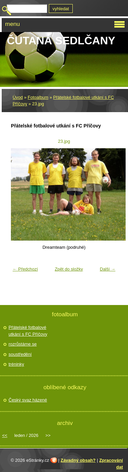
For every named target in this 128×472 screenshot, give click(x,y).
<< (4, 435)
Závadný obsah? (78, 460)
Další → (107, 269)
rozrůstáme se (23, 344)
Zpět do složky (69, 269)
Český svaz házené (28, 399)
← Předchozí (25, 269)
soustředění (20, 354)
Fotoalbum (38, 97)
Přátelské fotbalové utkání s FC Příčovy (28, 331)
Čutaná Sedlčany (61, 40)
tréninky (16, 364)
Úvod (18, 97)
